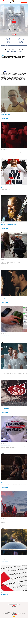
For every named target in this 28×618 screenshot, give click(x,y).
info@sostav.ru (14, 605)
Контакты (14, 607)
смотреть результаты (5, 81)
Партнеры (14, 34)
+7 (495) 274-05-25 (14, 606)
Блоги (2, 2)
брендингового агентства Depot (20, 612)
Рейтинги (11, 2)
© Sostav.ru (5, 612)
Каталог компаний (17, 2)
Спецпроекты (6, 2)
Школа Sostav (24, 2)
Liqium (16, 614)
